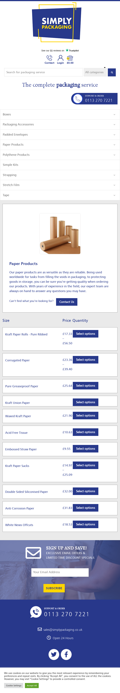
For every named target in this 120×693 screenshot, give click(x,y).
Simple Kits (10, 165)
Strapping (9, 175)
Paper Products (13, 144)
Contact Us (66, 302)
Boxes (7, 114)
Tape (6, 195)
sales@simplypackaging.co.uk (60, 630)
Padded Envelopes (15, 134)
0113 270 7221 (99, 100)
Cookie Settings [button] (13, 685)
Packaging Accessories (18, 124)
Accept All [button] (32, 685)
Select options (85, 334)
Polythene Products (16, 155)
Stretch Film (11, 185)
